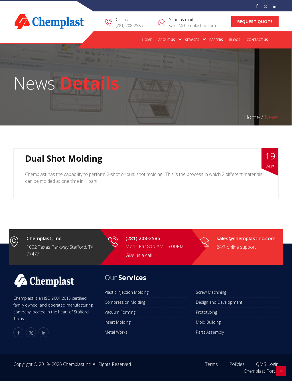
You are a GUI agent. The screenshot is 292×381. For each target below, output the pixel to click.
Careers (216, 39)
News (271, 117)
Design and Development (219, 302)
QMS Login (267, 364)
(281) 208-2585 (129, 25)
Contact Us (257, 39)
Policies (237, 364)
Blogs (234, 39)
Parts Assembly (210, 332)
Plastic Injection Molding (127, 292)
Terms (211, 364)
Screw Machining (211, 292)
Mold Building (208, 322)
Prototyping (206, 312)
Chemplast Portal (261, 371)
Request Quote (255, 21)
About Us (166, 39)
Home (147, 39)
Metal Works (116, 332)
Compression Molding (125, 302)
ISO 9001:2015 (57, 298)
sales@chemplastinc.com (192, 25)
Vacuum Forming (120, 312)
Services (192, 39)
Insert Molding (118, 322)
